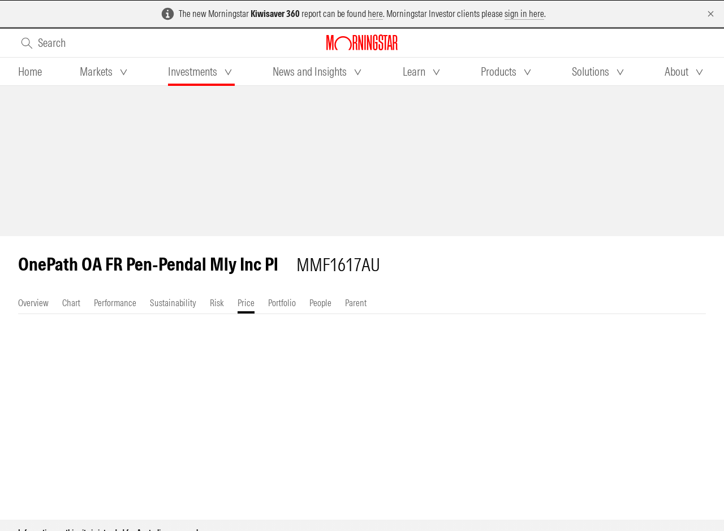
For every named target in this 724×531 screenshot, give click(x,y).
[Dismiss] (710, 14)
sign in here (524, 13)
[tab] (30, 72)
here (375, 13)
